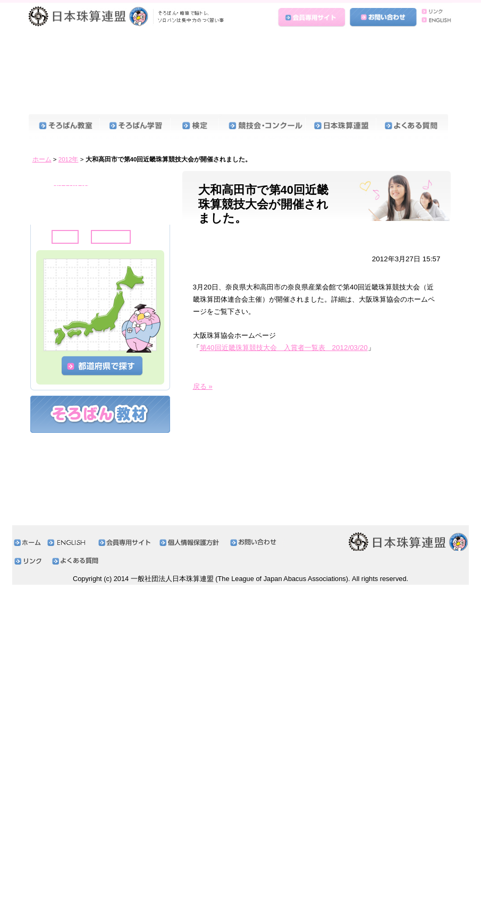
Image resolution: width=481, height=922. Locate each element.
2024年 (61, 177)
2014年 (61, 404)
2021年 (61, 245)
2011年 (61, 473)
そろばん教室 (64, 53)
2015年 (61, 382)
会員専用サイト (312, 17)
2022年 (61, 223)
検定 (194, 53)
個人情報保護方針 (192, 879)
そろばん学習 (134, 53)
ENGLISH (434, 22)
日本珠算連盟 (128, 19)
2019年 (61, 291)
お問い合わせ (383, 17)
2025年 (61, 154)
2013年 (61, 427)
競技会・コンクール (261, 53)
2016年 (61, 359)
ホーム (42, 86)
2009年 (61, 519)
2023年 (61, 200)
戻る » (203, 314)
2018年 (61, 314)
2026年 (61, 131)
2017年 (61, 336)
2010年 (61, 496)
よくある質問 (412, 53)
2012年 (68, 86)
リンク (434, 11)
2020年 (61, 268)
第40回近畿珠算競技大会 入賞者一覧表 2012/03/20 (284, 275)
